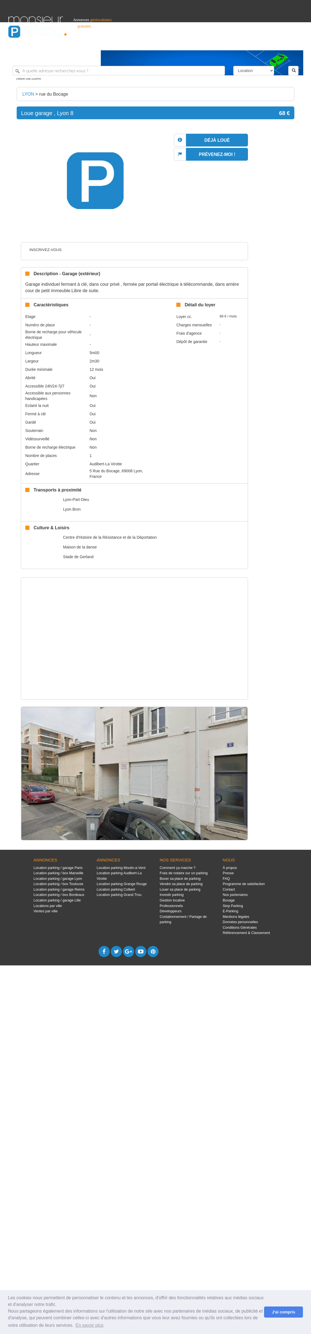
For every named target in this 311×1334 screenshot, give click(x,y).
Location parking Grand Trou (119, 895)
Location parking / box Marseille (58, 873)
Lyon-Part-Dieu (76, 499)
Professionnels (211, 43)
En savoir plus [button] (90, 1325)
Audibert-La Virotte (105, 464)
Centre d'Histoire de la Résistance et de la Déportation (110, 537)
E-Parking (230, 911)
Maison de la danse (80, 547)
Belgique (282, 43)
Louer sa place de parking (180, 889)
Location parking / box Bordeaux (59, 895)
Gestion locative (172, 900)
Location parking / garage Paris (58, 868)
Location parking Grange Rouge (122, 884)
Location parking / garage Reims (59, 889)
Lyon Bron (72, 509)
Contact (229, 889)
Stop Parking (233, 906)
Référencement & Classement (246, 933)
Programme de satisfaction (244, 884)
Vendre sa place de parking (181, 884)
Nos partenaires (235, 895)
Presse (228, 873)
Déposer (251, 43)
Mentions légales (236, 917)
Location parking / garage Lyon (58, 878)
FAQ (226, 878)
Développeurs (171, 911)
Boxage (229, 900)
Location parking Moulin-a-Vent (121, 868)
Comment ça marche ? (177, 868)
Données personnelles (240, 922)
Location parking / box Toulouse (58, 884)
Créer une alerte (28, 79)
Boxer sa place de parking (180, 878)
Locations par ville (48, 906)
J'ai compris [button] (283, 1312)
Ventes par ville (45, 911)
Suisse (297, 43)
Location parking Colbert (116, 889)
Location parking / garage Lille (57, 900)
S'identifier (233, 43)
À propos (230, 868)
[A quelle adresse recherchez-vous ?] (119, 70)
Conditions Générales (240, 927)
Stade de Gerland (78, 557)
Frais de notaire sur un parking (184, 873)
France (266, 43)
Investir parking (172, 895)
